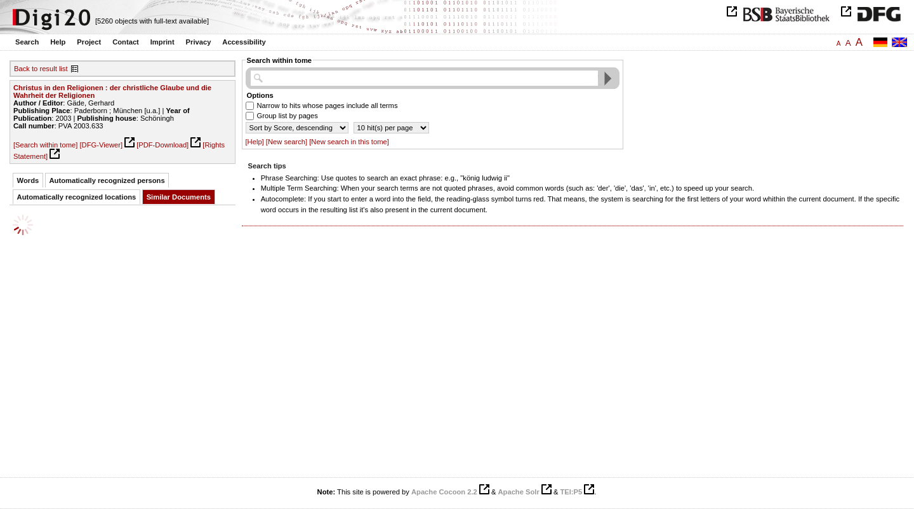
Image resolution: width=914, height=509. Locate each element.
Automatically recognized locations (76, 197)
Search (27, 42)
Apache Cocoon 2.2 (444, 492)
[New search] (286, 142)
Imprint (162, 42)
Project (89, 42)
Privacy (198, 42)
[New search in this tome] (349, 142)
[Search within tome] (45, 145)
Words (28, 180)
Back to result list (41, 68)
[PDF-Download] (162, 145)
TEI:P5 (571, 492)
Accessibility (243, 42)
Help (57, 42)
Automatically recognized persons (107, 180)
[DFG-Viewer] (101, 145)
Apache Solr (519, 492)
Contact (125, 42)
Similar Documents (179, 197)
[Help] (255, 142)
